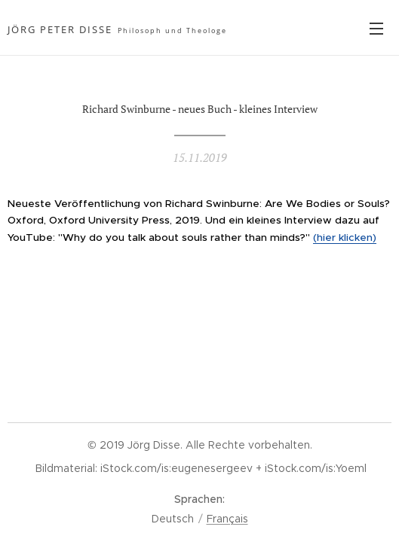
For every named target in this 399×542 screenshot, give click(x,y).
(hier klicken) (344, 237)
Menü (376, 28)
